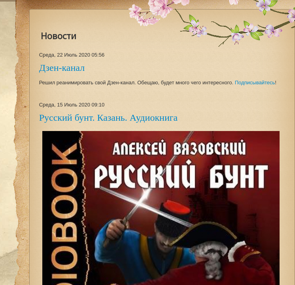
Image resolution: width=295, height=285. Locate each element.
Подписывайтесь (255, 83)
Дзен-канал (62, 68)
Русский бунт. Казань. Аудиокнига (108, 117)
